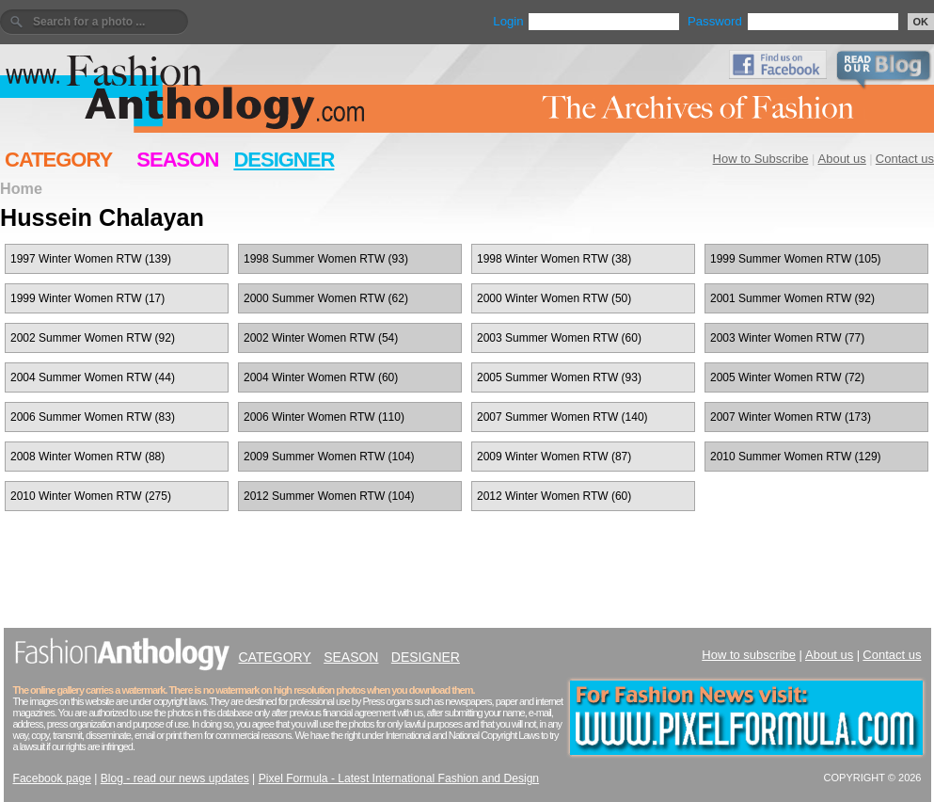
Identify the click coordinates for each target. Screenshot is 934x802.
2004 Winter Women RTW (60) (321, 377)
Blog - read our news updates (175, 778)
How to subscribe (749, 655)
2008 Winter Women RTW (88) (87, 456)
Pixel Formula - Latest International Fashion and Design (399, 778)
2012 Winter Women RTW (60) (554, 496)
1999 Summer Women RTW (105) (795, 258)
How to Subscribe (761, 159)
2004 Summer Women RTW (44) (92, 377)
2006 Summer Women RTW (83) (92, 417)
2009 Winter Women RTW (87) (554, 456)
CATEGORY (58, 159)
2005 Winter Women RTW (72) (787, 377)
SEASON (177, 159)
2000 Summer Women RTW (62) (326, 298)
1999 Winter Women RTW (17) (87, 298)
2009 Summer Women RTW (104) (329, 456)
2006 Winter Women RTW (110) (324, 417)
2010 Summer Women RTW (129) (795, 456)
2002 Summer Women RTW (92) (92, 338)
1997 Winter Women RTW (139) (90, 258)
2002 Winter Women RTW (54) (321, 338)
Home (21, 188)
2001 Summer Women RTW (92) (792, 298)
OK (921, 21)
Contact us (905, 159)
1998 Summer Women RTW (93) (326, 258)
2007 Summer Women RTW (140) (562, 417)
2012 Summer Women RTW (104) (329, 496)
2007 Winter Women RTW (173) (790, 417)
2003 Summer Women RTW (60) (559, 338)
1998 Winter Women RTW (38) (554, 258)
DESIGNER (283, 159)
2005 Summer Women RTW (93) (559, 377)
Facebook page (52, 778)
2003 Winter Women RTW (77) (787, 338)
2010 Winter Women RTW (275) (90, 496)
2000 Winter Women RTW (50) (554, 298)
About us (842, 159)
